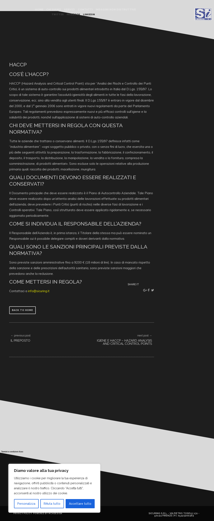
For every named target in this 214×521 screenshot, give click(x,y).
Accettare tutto (80, 503)
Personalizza (26, 503)
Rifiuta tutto (52, 503)
